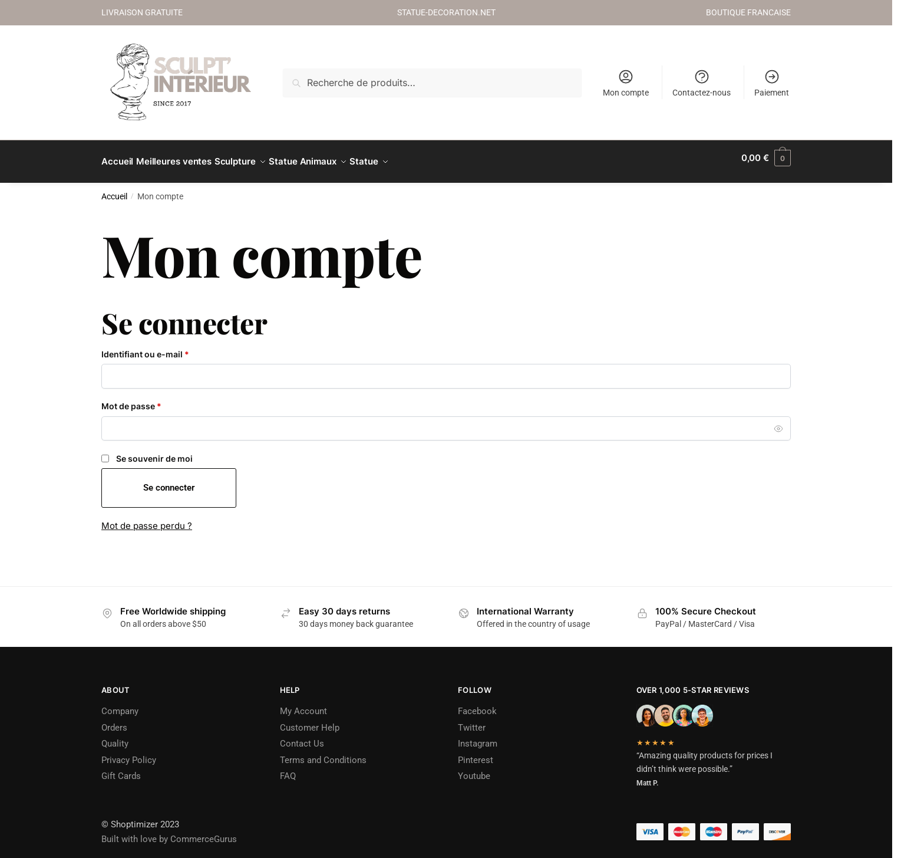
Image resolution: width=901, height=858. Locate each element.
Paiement (771, 82)
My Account (303, 704)
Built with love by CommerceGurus (169, 832)
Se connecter (168, 480)
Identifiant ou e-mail (167, 346)
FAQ (288, 769)
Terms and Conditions (323, 753)
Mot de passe (153, 398)
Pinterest (475, 753)
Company (119, 704)
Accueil (114, 189)
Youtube (474, 769)
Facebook (477, 704)
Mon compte (626, 82)
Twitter (472, 720)
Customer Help (309, 720)
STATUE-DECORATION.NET (446, 12)
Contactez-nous (701, 82)
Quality (114, 736)
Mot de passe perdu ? (146, 518)
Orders (114, 720)
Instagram (477, 736)
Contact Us (302, 736)
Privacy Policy (128, 753)
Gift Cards (121, 769)
